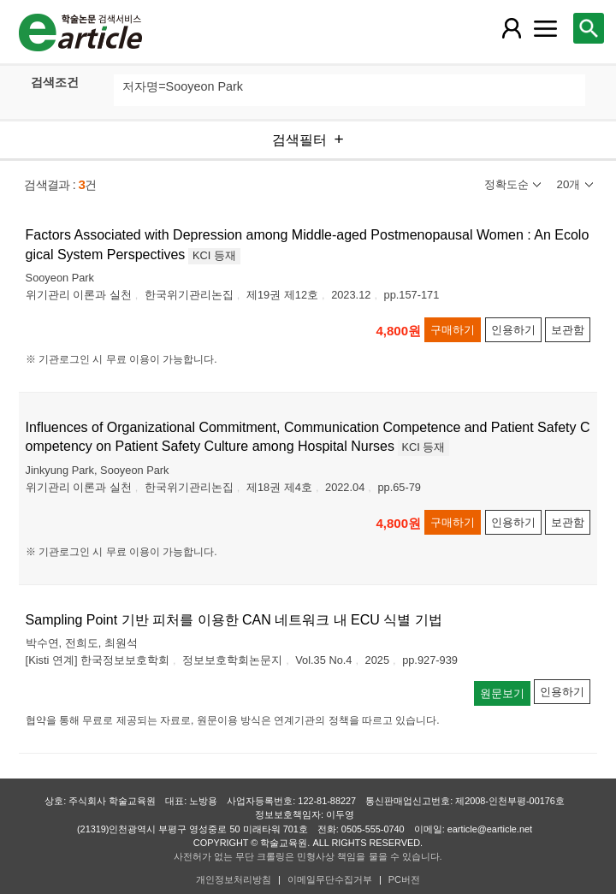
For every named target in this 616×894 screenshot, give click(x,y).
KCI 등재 (214, 255)
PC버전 (404, 879)
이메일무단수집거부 (329, 879)
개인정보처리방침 (233, 879)
